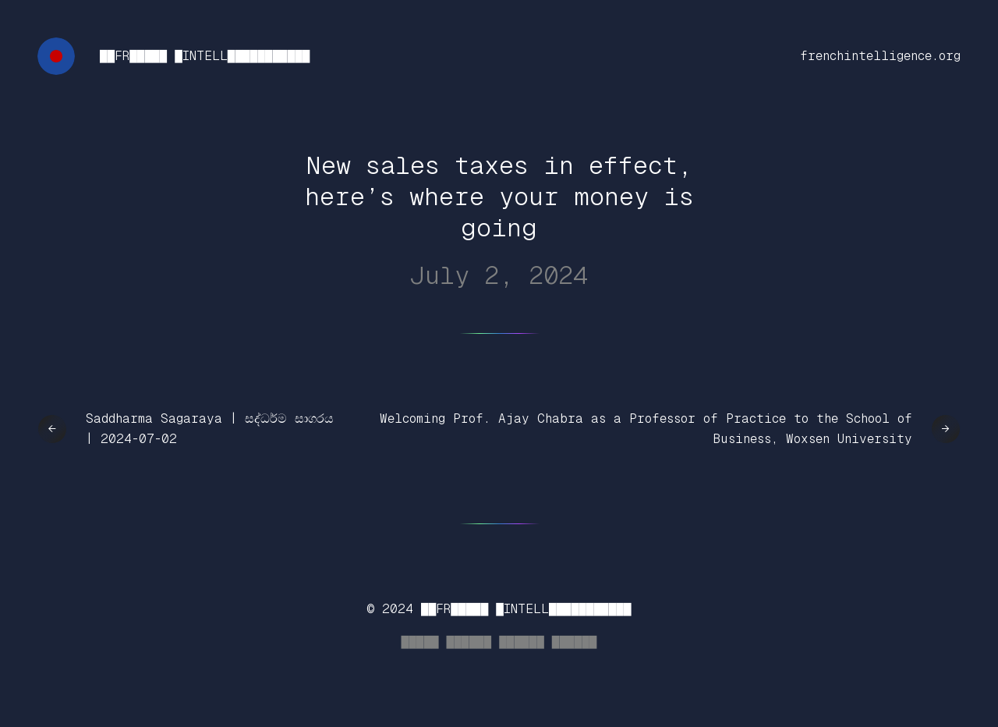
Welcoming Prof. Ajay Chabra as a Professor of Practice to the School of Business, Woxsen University (646, 428)
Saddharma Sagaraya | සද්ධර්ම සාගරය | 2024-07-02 (210, 428)
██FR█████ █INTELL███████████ (205, 55)
